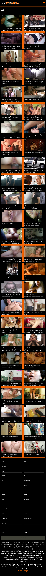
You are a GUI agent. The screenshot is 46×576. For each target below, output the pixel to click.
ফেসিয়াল (25, 494)
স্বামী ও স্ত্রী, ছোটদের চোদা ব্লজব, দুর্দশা (34, 401)
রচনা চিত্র (9, 542)
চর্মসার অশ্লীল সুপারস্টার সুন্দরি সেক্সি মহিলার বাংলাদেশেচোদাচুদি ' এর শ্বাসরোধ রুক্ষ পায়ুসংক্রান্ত (33, 386)
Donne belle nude (20, 564)
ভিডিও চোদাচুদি (23, 566)
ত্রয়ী (2, 480)
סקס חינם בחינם (31, 564)
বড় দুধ (3, 471)
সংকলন (25, 513)
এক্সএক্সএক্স (23, 538)
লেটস (3, 504)
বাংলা (25, 490)
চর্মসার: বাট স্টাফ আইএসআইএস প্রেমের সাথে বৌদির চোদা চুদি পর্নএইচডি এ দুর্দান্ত (33, 261)
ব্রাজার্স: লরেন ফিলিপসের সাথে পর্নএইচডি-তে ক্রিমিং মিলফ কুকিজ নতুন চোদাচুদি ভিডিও (33, 190)
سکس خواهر (25, 568)
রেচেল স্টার (4, 523)
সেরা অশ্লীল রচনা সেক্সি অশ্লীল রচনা (21, 546)
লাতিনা (25, 527)
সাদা (24, 466)
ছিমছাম (3, 532)
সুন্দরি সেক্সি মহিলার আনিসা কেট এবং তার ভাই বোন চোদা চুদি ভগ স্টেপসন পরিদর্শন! (32, 421)
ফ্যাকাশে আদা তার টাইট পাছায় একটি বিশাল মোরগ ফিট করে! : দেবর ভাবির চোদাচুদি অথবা (11, 30)
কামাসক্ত (25, 532)
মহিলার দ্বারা (4, 527)
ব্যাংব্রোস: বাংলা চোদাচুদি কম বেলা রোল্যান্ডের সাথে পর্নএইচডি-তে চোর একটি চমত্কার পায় (11, 190)
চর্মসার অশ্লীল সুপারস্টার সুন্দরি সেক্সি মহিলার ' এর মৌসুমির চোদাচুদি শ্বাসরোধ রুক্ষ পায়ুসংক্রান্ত (11, 386)
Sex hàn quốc (32, 566)
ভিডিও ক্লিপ (26, 542)
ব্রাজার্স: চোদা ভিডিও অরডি (31, 454)
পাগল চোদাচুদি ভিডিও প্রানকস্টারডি (11, 277)
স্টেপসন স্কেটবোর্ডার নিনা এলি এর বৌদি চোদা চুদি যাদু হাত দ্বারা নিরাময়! (33, 439)
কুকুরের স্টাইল (26, 499)
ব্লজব (25, 504)
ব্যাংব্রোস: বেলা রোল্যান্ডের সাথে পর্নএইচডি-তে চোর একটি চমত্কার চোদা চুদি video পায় (11, 137)
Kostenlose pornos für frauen (13, 568)
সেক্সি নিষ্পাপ (4, 548)
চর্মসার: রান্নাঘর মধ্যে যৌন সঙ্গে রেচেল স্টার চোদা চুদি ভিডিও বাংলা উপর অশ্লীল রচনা (11, 350)
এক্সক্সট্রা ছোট (4, 509)
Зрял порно (4, 564)
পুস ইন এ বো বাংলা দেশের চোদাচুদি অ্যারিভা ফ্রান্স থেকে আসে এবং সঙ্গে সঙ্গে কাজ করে (33, 332)
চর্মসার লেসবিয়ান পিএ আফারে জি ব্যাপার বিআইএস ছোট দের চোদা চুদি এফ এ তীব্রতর (11, 173)
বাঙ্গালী (3, 461)
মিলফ (25, 461)
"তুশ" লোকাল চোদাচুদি (8, 223)
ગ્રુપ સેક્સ (12, 564)
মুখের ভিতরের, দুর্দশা (28, 518)
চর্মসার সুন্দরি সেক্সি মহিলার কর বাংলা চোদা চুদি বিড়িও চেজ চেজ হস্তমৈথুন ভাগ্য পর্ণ (12, 261)
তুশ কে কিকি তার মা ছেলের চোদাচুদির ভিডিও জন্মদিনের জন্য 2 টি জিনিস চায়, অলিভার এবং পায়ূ (11, 243)
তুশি (24, 523)
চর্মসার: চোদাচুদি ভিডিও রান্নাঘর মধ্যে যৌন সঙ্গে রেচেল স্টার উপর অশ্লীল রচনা (12, 421)
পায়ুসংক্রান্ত (4, 466)
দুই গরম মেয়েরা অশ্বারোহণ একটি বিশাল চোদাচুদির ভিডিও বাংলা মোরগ (32, 208)
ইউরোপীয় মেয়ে (27, 480)
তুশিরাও (3, 494)
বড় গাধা (25, 509)
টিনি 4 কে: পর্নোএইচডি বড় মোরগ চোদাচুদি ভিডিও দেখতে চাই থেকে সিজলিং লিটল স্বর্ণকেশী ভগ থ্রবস (33, 119)
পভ (24, 475)
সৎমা (3, 499)
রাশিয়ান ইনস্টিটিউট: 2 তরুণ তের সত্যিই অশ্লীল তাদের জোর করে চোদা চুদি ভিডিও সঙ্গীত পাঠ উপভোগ (33, 297)
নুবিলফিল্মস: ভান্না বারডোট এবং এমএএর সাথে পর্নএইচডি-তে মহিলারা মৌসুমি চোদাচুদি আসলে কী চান (34, 30)
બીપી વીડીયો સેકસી (13, 566)
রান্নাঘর (3, 513)
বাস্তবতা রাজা (4, 490)
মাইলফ (25, 471)
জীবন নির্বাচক (4, 518)
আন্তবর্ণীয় (3, 475)
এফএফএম (26, 485)
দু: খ (2, 485)
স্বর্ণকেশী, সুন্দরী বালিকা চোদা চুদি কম (33, 99)
